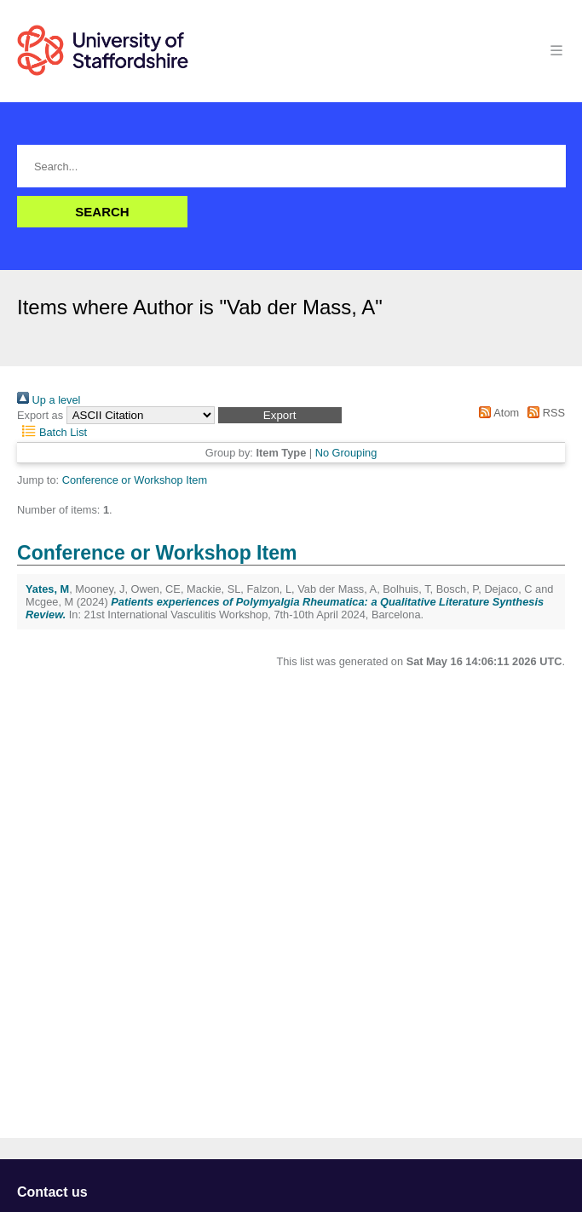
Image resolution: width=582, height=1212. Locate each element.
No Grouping (346, 452)
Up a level (48, 399)
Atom (496, 412)
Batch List (52, 432)
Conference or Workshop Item (134, 480)
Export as (40, 415)
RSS (543, 412)
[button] (280, 415)
